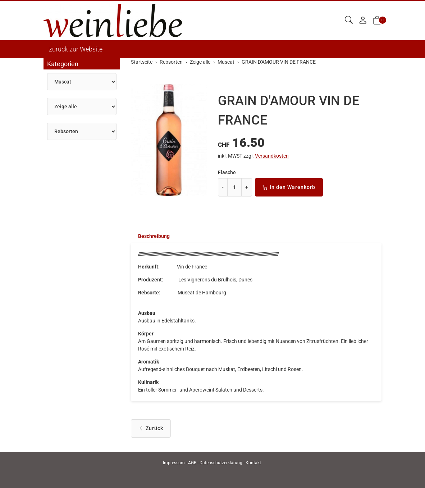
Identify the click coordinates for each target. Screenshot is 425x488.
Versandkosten (272, 156)
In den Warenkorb (288, 187)
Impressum (174, 462)
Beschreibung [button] (154, 236)
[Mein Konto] (362, 20)
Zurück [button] (150, 428)
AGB (192, 462)
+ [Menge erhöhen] (246, 187)
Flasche (227, 172)
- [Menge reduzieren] (223, 187)
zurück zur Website (75, 49)
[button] (349, 20)
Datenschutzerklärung (221, 462)
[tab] (150, 236)
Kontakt (253, 462)
